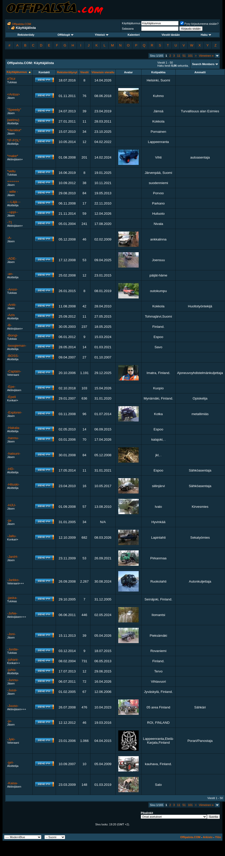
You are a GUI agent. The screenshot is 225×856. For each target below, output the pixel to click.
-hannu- (13, 438)
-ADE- (11, 258)
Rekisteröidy (25, 34)
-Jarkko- (13, 580)
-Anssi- (12, 289)
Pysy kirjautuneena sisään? (199, 23)
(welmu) (13, 120)
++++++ (13, 181)
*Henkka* (14, 130)
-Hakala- (13, 428)
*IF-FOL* (14, 140)
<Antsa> (13, 94)
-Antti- (11, 305)
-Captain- (14, 371)
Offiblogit (65, 34)
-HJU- (11, 505)
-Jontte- (13, 649)
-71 (9, 222)
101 (190, 55)
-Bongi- (12, 335)
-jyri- (10, 762)
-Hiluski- (13, 484)
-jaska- (12, 598)
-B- (9, 325)
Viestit (84, 72)
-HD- (10, 469)
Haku (206, 34)
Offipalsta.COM (21, 24)
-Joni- (11, 634)
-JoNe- (12, 613)
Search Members (203, 64)
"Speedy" (14, 110)
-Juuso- (12, 706)
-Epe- (11, 387)
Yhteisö (101, 34)
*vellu (11, 171)
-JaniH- (12, 557)
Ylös (218, 837)
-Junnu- (13, 680)
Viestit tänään (171, 34)
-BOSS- (13, 356)
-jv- (9, 721)
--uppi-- (12, 212)
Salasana (128, 28)
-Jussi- (12, 690)
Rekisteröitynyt (67, 72)
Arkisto (207, 837)
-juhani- (12, 659)
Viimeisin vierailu (102, 72)
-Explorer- (14, 412)
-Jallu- (11, 536)
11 (178, 55)
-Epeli (11, 397)
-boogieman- (16, 345)
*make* (12, 156)
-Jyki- (11, 739)
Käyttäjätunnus (131, 23)
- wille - (12, 192)
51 (184, 55)
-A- (9, 238)
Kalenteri (134, 34)
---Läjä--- (13, 202)
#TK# (11, 79)
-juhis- (11, 670)
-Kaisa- (12, 783)
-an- (10, 274)
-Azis (11, 315)
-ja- (9, 520)
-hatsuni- (13, 453)
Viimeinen (206, 55)
